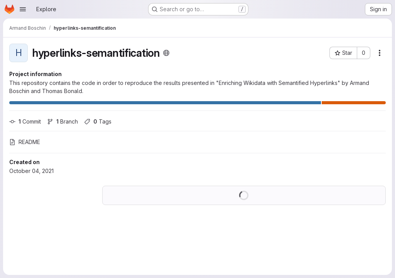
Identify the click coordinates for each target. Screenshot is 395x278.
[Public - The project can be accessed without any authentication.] (166, 53)
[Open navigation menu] (23, 9)
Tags (97, 121)
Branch (62, 121)
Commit (25, 121)
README (24, 142)
